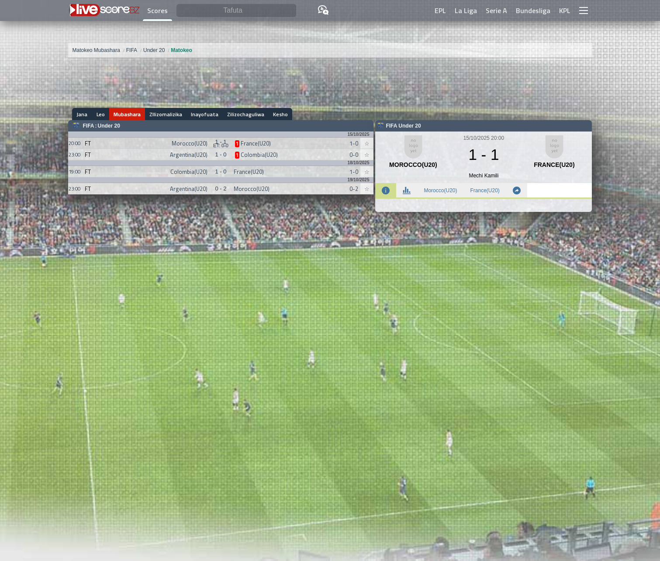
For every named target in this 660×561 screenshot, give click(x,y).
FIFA (88, 126)
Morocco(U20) (440, 190)
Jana (82, 114)
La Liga (466, 10)
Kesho (280, 114)
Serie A (496, 10)
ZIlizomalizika (165, 114)
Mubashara (127, 114)
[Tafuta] (236, 10)
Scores (157, 10)
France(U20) (484, 190)
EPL (440, 10)
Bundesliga (533, 10)
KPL (564, 10)
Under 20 (109, 126)
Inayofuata (204, 114)
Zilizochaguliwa (245, 114)
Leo (101, 114)
